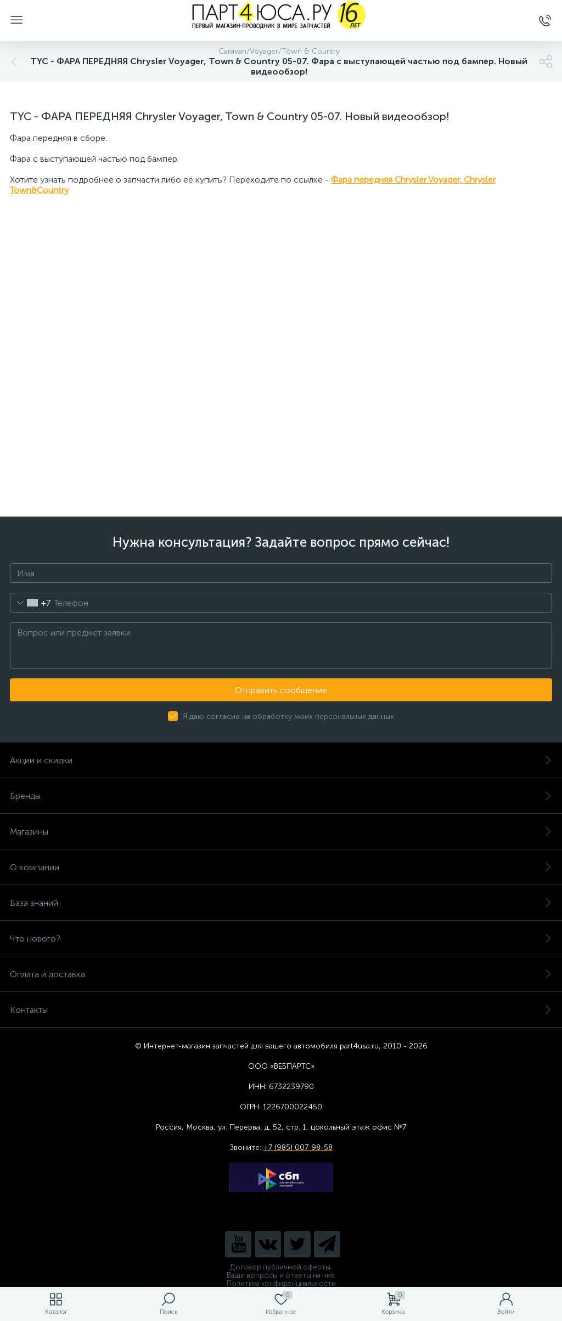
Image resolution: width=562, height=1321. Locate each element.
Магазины (281, 831)
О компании (281, 867)
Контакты (281, 1010)
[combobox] (30, 602)
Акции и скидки (281, 760)
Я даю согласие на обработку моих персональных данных (288, 716)
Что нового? (281, 938)
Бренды (281, 796)
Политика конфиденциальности (281, 1283)
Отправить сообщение (281, 690)
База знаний (281, 903)
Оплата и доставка (281, 974)
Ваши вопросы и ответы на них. (281, 1275)
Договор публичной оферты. (281, 1267)
